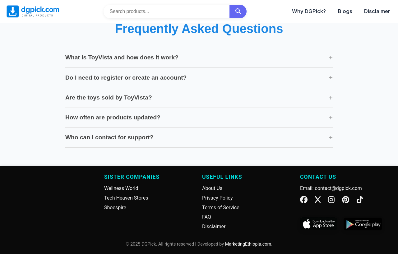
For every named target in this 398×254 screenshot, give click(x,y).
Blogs (345, 11)
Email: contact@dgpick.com (331, 188)
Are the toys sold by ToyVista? (199, 98)
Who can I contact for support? (199, 137)
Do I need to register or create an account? (199, 77)
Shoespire (115, 207)
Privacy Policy (217, 198)
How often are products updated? (199, 118)
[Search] (238, 11)
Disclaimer (377, 11)
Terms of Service (220, 207)
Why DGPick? (309, 11)
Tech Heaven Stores (126, 198)
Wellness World (121, 188)
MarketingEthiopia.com (248, 244)
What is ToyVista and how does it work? (199, 58)
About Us (212, 188)
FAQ (206, 217)
